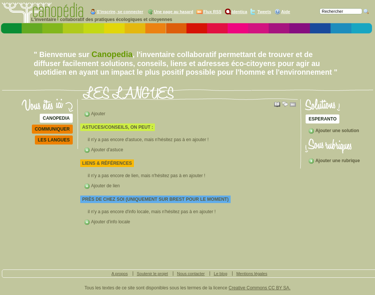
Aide (285, 11)
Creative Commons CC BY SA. (260, 287)
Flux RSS (212, 11)
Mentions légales (251, 273)
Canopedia (56, 118)
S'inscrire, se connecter (120, 11)
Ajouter (94, 113)
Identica (240, 11)
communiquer (52, 129)
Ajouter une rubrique (334, 160)
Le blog (220, 273)
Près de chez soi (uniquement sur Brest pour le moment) (155, 199)
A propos (119, 273)
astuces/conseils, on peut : (117, 127)
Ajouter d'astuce (103, 149)
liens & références (107, 163)
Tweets (264, 11)
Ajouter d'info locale (107, 221)
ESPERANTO (322, 119)
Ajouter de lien (102, 185)
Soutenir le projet (152, 273)
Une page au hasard (174, 11)
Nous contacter (191, 273)
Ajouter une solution (333, 130)
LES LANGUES (54, 140)
